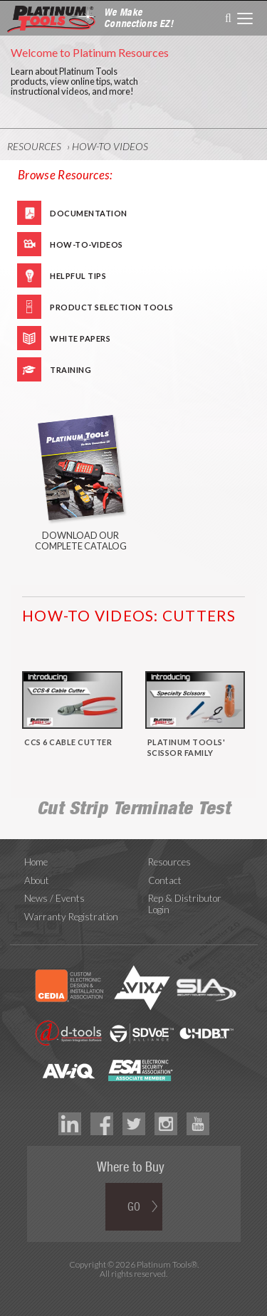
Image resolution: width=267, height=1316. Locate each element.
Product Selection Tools (112, 307)
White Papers (80, 338)
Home (36, 862)
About (36, 880)
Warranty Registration (71, 916)
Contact (165, 880)
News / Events (54, 898)
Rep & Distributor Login (184, 904)
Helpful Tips (78, 275)
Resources (34, 146)
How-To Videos (110, 146)
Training (70, 369)
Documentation (88, 213)
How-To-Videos (86, 244)
